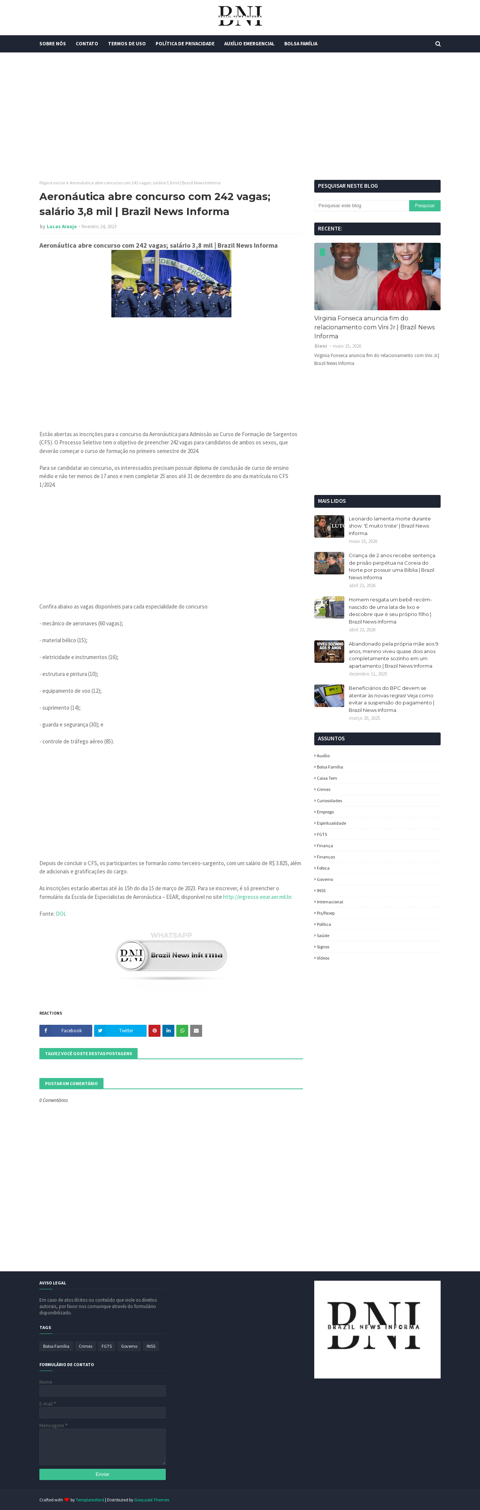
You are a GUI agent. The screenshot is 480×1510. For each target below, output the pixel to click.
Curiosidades (329, 800)
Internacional (330, 902)
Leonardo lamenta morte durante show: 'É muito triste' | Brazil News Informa (390, 526)
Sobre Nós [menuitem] (52, 43)
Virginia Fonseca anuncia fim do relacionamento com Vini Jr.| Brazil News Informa (374, 327)
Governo (325, 879)
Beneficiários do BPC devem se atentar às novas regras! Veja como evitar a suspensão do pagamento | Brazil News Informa (391, 699)
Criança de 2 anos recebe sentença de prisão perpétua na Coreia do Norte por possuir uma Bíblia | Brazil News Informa (392, 566)
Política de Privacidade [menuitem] (185, 43)
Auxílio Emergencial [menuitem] (249, 43)
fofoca (323, 868)
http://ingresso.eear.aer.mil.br (257, 896)
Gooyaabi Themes (151, 1500)
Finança (325, 845)
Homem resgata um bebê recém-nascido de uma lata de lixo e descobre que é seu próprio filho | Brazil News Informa (390, 611)
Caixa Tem (327, 778)
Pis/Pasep (325, 913)
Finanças (326, 857)
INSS (321, 890)
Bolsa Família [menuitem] (300, 43)
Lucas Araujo (62, 226)
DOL (61, 913)
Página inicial (52, 182)
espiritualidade (331, 823)
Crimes (323, 789)
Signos (323, 946)
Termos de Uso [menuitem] (127, 43)
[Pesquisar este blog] (361, 205)
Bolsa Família (330, 767)
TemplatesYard (90, 1500)
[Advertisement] (240, 116)
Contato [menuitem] (87, 43)
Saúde (323, 935)
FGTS (322, 834)
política (324, 924)
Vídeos (323, 958)
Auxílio (323, 755)
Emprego (325, 812)
